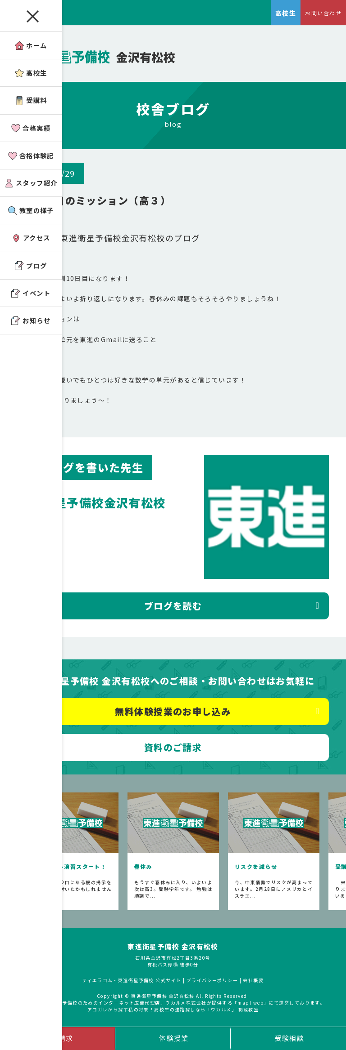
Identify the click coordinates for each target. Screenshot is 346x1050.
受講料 (33, 101)
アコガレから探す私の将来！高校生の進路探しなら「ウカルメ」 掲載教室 (173, 1010)
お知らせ (32, 324)
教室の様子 (32, 213)
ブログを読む (173, 607)
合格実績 (32, 129)
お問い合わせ (323, 13)
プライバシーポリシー (212, 981)
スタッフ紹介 (32, 185)
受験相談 (290, 1038)
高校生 (33, 73)
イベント (32, 296)
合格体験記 (32, 157)
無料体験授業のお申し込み (173, 712)
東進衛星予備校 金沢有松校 (173, 948)
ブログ (33, 268)
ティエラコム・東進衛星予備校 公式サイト (132, 981)
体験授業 (174, 1038)
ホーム (33, 45)
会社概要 (254, 981)
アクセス (32, 240)
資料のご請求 (173, 748)
